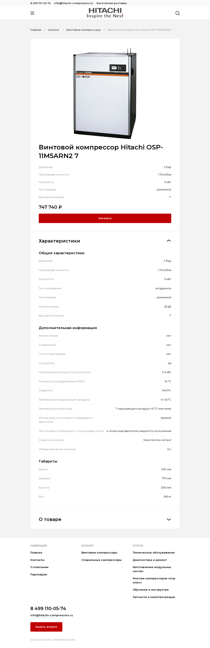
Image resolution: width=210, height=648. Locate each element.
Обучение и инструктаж (151, 589)
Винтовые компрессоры (99, 552)
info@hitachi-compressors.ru (73, 3)
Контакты (37, 559)
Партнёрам (38, 574)
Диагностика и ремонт (150, 559)
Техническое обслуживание (154, 552)
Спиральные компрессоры (101, 559)
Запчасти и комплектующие (154, 597)
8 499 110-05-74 (40, 3)
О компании (39, 567)
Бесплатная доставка (112, 3)
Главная (36, 552)
